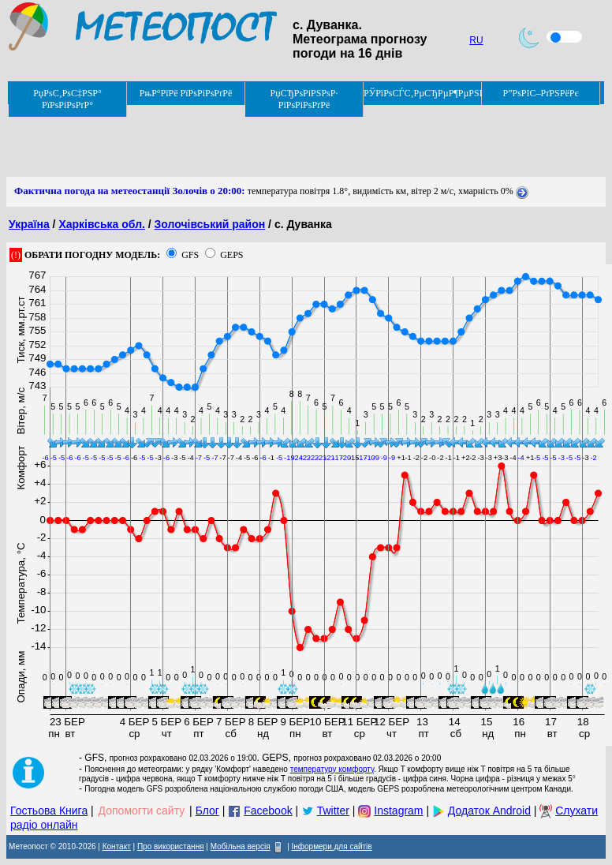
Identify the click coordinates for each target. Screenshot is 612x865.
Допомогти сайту (142, 810)
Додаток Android (489, 810)
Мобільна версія (241, 846)
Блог (207, 810)
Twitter (333, 810)
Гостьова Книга (49, 810)
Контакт (117, 846)
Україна (29, 224)
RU (476, 40)
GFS (190, 254)
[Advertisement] (293, 141)
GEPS (231, 254)
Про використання (170, 846)
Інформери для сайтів (332, 846)
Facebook (268, 810)
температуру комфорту (332, 769)
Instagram (398, 810)
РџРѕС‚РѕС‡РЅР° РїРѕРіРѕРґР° (67, 99)
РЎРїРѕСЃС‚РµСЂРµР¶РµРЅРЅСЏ (423, 93)
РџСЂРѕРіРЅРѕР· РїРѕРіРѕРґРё (304, 99)
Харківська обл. (101, 224)
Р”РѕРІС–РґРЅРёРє (540, 93)
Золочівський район (210, 224)
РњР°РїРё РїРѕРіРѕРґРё (186, 93)
